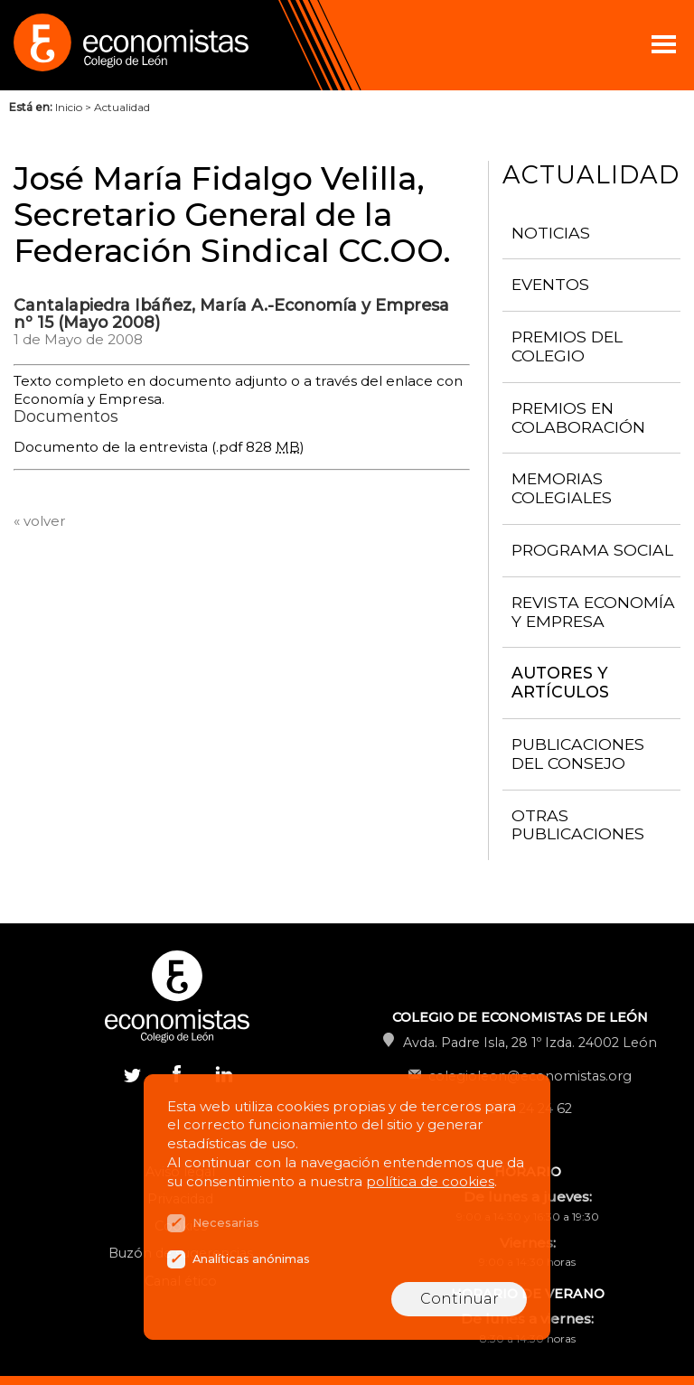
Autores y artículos (560, 682)
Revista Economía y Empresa (593, 612)
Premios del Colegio (567, 346)
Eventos (550, 284)
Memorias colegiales (561, 488)
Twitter (132, 1073)
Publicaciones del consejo (577, 753)
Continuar (459, 1298)
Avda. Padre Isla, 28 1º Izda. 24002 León (530, 1042)
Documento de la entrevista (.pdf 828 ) (159, 446)
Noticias (550, 232)
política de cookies (430, 1181)
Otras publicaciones (577, 825)
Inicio (68, 107)
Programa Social (592, 549)
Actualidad (122, 107)
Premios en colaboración (578, 417)
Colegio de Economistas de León (180, 45)
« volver (40, 520)
